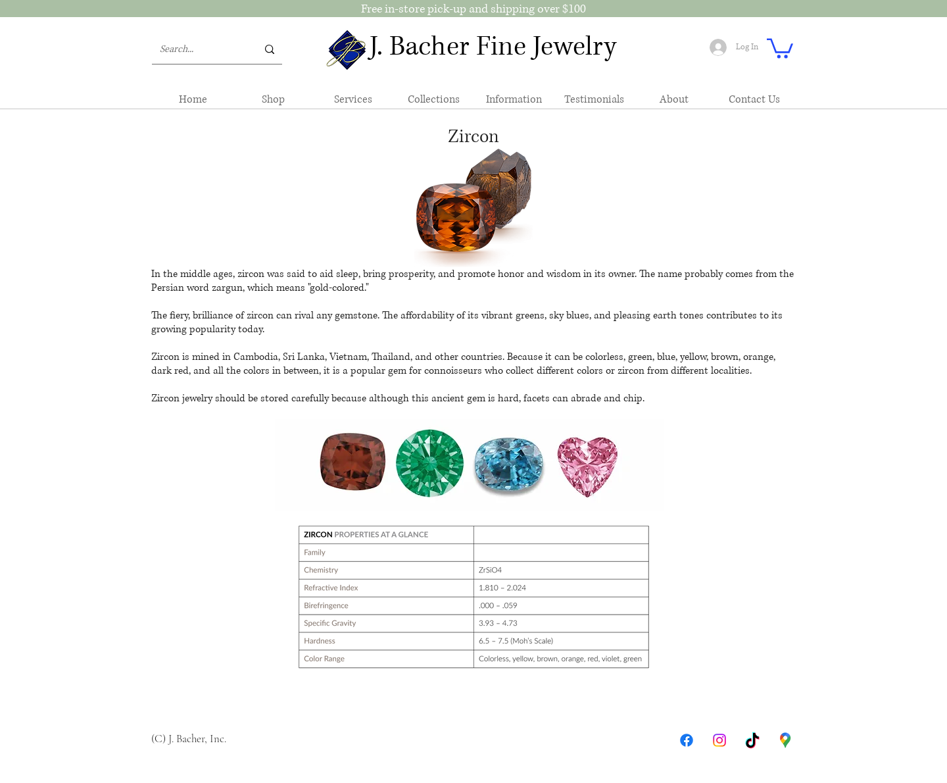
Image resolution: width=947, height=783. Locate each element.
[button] (780, 47)
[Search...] (198, 49)
